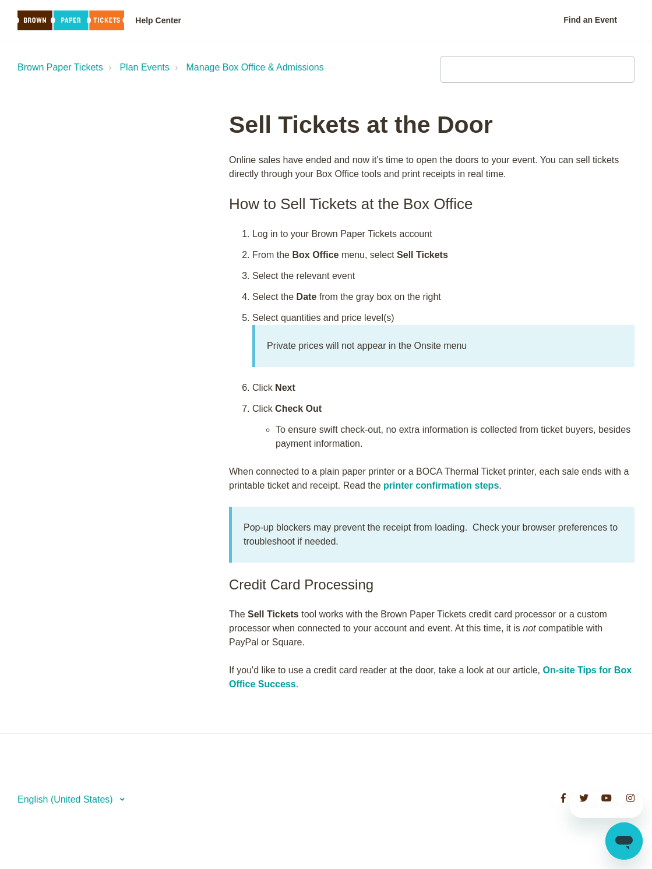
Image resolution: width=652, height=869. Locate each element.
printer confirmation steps (441, 485)
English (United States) (66, 799)
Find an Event (590, 19)
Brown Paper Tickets (60, 67)
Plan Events (144, 67)
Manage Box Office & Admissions (255, 67)
